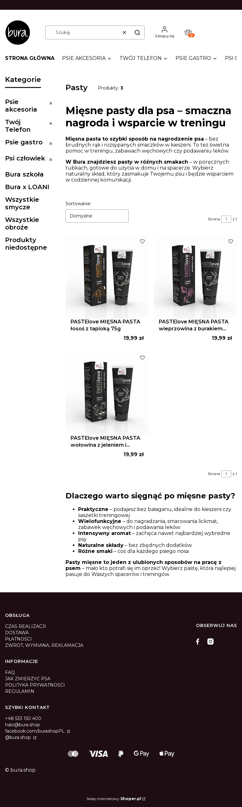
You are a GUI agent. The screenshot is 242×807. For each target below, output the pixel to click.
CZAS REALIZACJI (25, 626)
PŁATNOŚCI (18, 639)
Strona (214, 219)
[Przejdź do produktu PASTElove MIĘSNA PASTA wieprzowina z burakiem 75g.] (195, 276)
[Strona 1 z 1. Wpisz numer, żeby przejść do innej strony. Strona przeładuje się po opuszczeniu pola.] (226, 219)
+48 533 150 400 (23, 718)
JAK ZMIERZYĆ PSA (27, 679)
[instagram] (210, 641)
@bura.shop (18, 737)
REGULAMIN (19, 691)
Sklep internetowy (113, 798)
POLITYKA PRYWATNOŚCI (35, 685)
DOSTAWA (17, 633)
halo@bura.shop (22, 725)
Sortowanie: (78, 203)
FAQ (10, 672)
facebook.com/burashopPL (35, 731)
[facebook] (199, 641)
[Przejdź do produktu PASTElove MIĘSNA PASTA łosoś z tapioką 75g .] (107, 276)
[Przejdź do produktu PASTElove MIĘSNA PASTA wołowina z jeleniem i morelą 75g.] (107, 393)
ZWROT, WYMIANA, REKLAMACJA (44, 645)
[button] (137, 32)
